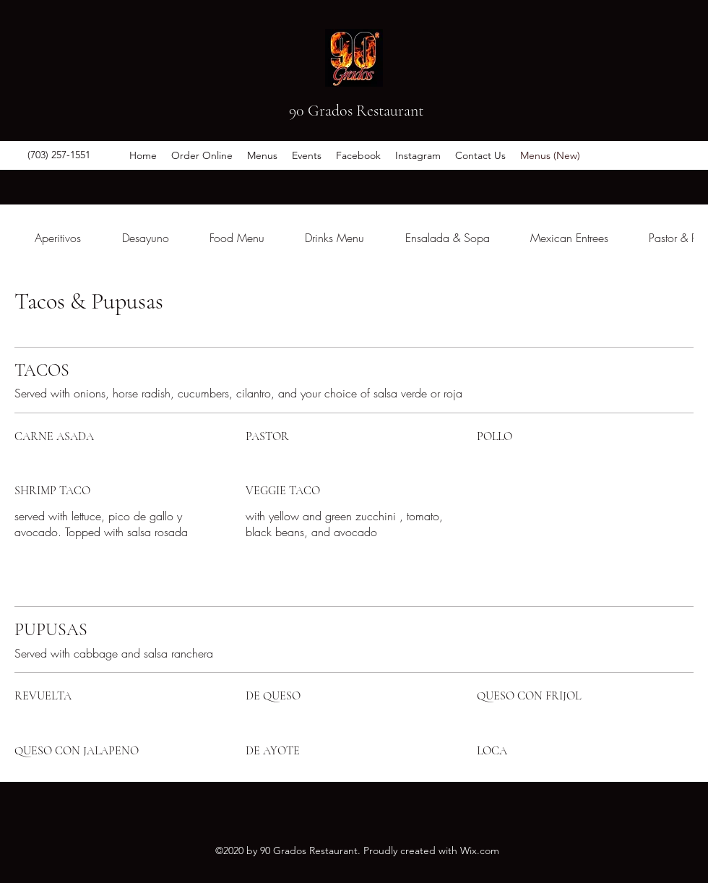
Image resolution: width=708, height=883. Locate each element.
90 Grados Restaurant (356, 110)
